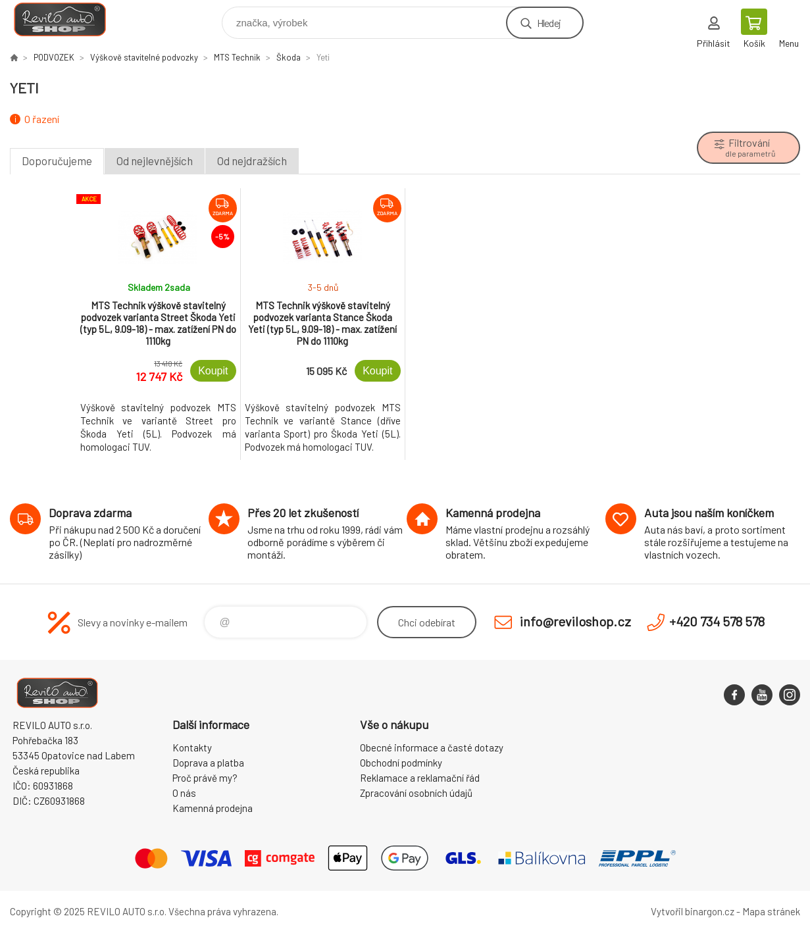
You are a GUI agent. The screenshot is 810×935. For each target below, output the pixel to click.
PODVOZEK (54, 57)
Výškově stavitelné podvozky (144, 57)
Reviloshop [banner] (68, 19)
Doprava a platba (208, 763)
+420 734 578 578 (717, 621)
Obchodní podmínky (401, 763)
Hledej (549, 22)
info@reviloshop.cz (575, 621)
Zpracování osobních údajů (416, 793)
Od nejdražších (252, 160)
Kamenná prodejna (212, 808)
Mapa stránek (771, 911)
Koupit (213, 370)
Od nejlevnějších (154, 160)
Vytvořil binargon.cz (692, 911)
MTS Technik (237, 57)
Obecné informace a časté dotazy (431, 747)
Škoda (288, 57)
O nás (184, 793)
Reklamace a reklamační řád (420, 778)
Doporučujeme (57, 160)
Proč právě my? (205, 778)
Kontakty (192, 747)
